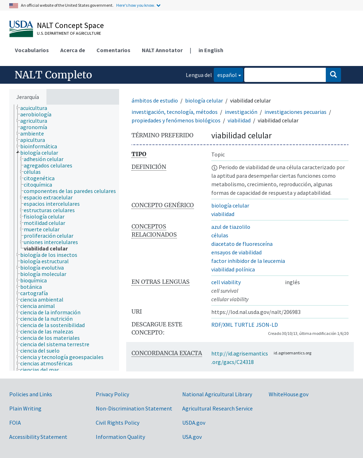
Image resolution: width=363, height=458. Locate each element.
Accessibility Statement (38, 436)
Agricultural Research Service (217, 408)
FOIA (15, 422)
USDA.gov (193, 422)
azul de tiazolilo (230, 226)
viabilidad (239, 120)
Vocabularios (32, 50)
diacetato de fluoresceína (242, 243)
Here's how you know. (135, 5)
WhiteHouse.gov (288, 394)
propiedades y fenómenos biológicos (176, 120)
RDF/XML (222, 324)
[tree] (64, 238)
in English (211, 50)
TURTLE (244, 324)
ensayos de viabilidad (236, 252)
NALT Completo (53, 74)
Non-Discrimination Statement (134, 408)
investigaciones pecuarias (295, 111)
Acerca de (72, 50)
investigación (241, 111)
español (225, 74)
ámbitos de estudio (155, 100)
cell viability (226, 282)
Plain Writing (25, 408)
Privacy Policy (112, 394)
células (219, 235)
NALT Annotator (162, 50)
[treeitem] (37, 108)
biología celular (204, 100)
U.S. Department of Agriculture (69, 33)
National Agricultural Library (217, 394)
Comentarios (113, 50)
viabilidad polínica (233, 269)
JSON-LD (267, 324)
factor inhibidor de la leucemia (248, 260)
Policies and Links (30, 394)
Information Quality (120, 436)
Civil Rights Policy (117, 422)
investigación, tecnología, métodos (175, 111)
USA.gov (192, 436)
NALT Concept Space (70, 25)
